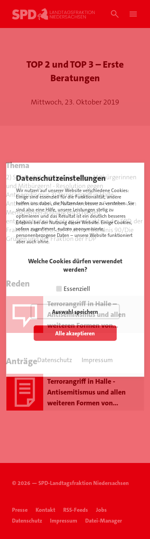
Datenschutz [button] (54, 359)
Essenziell (77, 288)
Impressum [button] (97, 359)
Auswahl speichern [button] (75, 311)
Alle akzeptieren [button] (75, 333)
